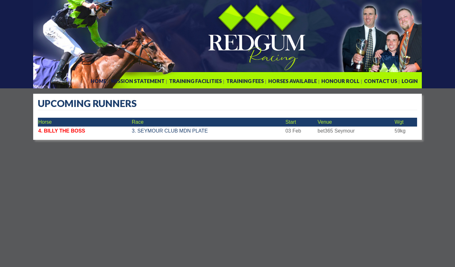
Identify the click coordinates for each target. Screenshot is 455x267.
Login (410, 81)
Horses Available (292, 81)
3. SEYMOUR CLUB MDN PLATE (170, 131)
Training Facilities (195, 81)
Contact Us (380, 81)
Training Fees (245, 81)
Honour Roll (340, 81)
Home (98, 81)
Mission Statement (138, 81)
